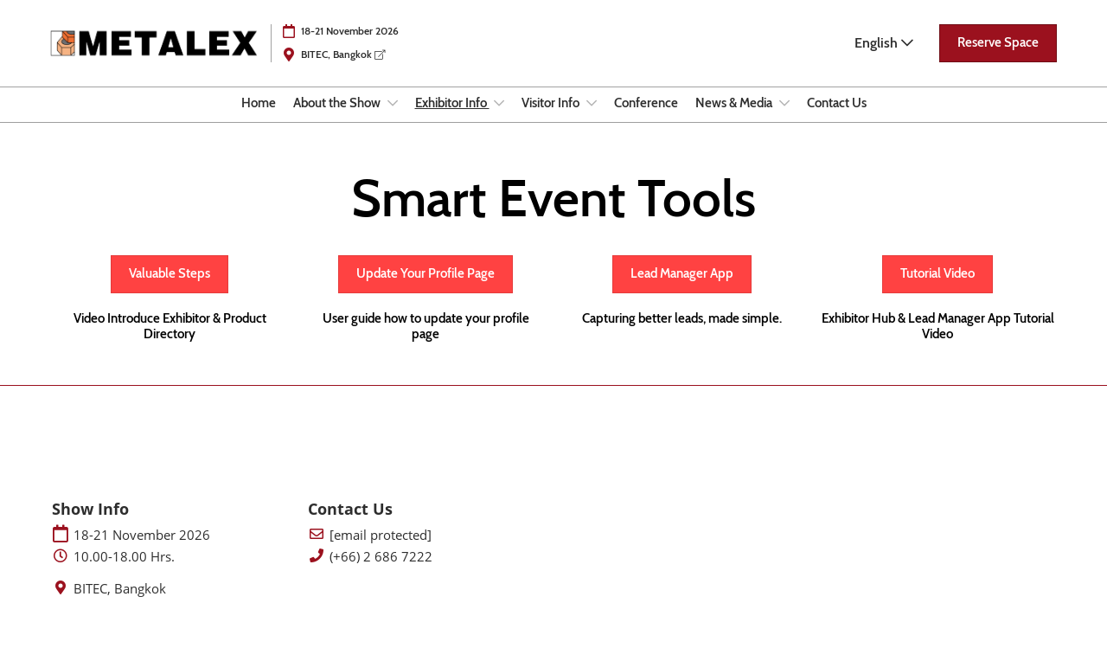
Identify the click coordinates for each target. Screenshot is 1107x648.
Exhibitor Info (452, 119)
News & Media (735, 119)
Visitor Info (552, 119)
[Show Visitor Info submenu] (591, 119)
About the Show (338, 119)
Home (258, 119)
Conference (646, 119)
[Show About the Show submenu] (392, 119)
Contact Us (837, 119)
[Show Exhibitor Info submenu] (499, 119)
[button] (998, 60)
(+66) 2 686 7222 (381, 572)
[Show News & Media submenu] (784, 119)
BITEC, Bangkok (343, 70)
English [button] (883, 59)
